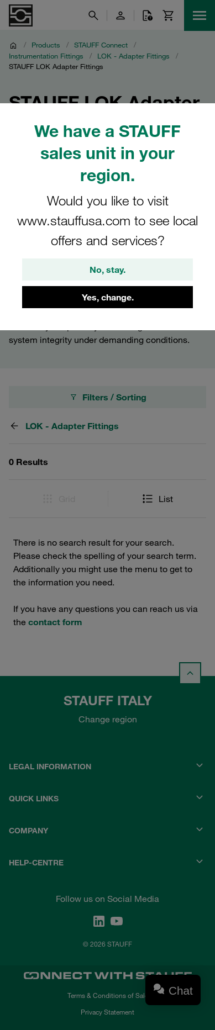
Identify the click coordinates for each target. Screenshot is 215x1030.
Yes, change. (108, 297)
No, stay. (107, 269)
